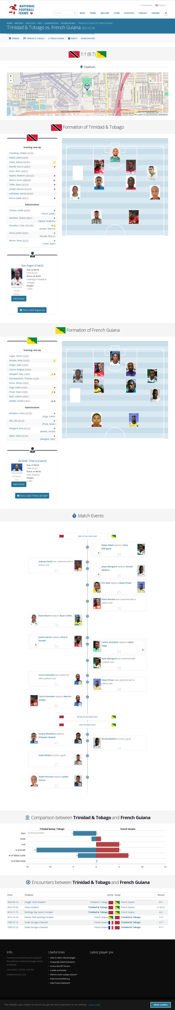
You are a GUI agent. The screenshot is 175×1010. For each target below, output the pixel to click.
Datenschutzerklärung (60, 979)
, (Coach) (32, 265)
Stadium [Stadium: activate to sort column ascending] (29, 894)
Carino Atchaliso (110, 642)
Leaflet (138, 115)
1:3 (160, 922)
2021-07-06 (12, 907)
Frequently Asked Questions (62, 962)
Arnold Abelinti (109, 738)
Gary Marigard (109, 658)
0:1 (160, 927)
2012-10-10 (12, 917)
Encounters (88, 38)
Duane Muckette (47, 733)
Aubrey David (45, 561)
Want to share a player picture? (63, 974)
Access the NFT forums (60, 966)
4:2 (160, 912)
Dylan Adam (108, 545)
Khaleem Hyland (47, 737)
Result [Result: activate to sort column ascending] (161, 894)
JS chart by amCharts (36, 833)
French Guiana (56, 38)
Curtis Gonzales (47, 675)
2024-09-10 (12, 902)
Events (72, 38)
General (14, 38)
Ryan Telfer (66, 615)
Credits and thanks (58, 970)
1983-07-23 (12, 927)
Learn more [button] (94, 1004)
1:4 (160, 917)
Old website (146, 5)
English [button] (161, 5)
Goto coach (32, 310)
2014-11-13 (12, 912)
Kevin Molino (45, 755)
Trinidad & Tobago (33, 38)
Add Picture (18, 298)
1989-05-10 (12, 922)
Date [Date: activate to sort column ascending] (10, 894)
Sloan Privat (125, 583)
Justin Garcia (45, 637)
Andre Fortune (46, 776)
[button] (87, 87)
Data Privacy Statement (60, 983)
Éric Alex (106, 583)
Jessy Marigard (109, 566)
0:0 (160, 902)
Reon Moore (45, 615)
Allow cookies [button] (161, 1005)
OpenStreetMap (152, 115)
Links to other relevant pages (62, 958)
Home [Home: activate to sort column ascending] (110, 894)
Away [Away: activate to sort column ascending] (117, 894)
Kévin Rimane (108, 599)
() (160, 907)
